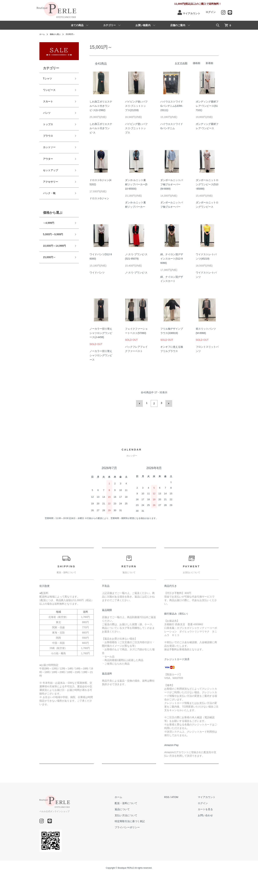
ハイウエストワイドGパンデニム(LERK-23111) (171, 106)
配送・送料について (136, 802)
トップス (47, 118)
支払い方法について (136, 814)
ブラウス (47, 128)
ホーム (42, 34)
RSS (173, 796)
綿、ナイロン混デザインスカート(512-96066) (171, 258)
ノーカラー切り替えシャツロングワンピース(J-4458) (101, 333)
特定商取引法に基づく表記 (140, 820)
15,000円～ (49, 237)
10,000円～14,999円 (54, 227)
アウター (47, 148)
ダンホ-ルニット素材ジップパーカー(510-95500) (136, 184)
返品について (132, 808)
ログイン (211, 12)
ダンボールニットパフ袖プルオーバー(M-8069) (171, 184)
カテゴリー (109, 25)
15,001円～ (74, 34)
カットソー (49, 138)
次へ (168, 403)
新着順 (209, 63)
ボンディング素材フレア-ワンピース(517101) (207, 106)
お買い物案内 (142, 25)
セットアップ (50, 158)
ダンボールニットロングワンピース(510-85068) (207, 184)
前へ (140, 403)
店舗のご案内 (177, 25)
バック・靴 (49, 178)
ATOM (181, 796)
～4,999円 (48, 207)
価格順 (196, 63)
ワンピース (49, 87)
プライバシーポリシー (137, 826)
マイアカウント (191, 13)
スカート (47, 98)
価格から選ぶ (57, 34)
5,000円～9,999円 (53, 217)
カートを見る (208, 808)
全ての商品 (77, 25)
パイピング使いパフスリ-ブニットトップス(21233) (136, 106)
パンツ (46, 108)
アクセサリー (50, 168)
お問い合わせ (208, 814)
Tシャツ (47, 77)
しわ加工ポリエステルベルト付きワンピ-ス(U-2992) (101, 106)
